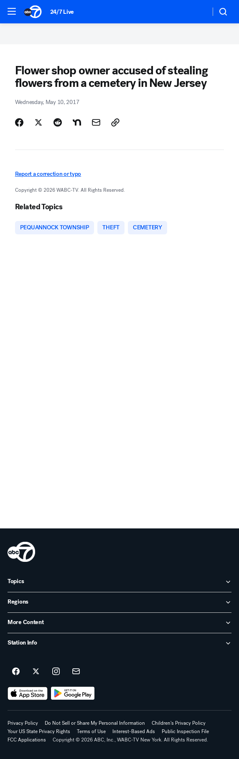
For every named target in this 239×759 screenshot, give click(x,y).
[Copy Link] (115, 122)
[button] (11, 11)
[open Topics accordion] (119, 582)
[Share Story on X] (38, 122)
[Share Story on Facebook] (19, 122)
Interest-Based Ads (133, 731)
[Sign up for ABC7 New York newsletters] (76, 671)
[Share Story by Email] (96, 122)
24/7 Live (62, 12)
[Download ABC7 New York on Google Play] (73, 693)
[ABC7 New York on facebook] (16, 671)
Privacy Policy (23, 723)
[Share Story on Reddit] (58, 122)
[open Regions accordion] (119, 602)
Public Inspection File (185, 731)
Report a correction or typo (48, 174)
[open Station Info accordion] (119, 643)
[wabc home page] (21, 552)
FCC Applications (27, 739)
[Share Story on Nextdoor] (77, 122)
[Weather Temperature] (197, 11)
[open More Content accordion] (119, 622)
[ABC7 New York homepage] (33, 11)
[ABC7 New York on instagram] (56, 671)
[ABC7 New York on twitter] (36, 671)
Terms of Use (91, 731)
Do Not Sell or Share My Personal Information (95, 723)
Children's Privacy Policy (179, 723)
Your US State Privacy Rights (39, 731)
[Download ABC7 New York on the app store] (28, 693)
